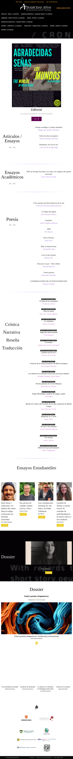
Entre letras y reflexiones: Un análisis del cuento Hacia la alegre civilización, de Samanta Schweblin (8, 511)
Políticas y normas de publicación (44, 757)
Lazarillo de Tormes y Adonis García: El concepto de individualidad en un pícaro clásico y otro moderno (64, 511)
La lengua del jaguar (48, 212)
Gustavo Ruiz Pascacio (27, 689)
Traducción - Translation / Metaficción (48, 435)
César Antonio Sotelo (48, 177)
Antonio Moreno (49, 266)
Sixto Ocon (49, 240)
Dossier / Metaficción (45, 568)
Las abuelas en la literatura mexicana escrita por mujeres (48, 374)
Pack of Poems (48, 238)
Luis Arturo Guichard (45, 691)
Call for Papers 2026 (58, 757)
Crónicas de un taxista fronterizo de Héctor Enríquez (49, 363)
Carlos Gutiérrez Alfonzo (49, 223)
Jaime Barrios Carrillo (48, 386)
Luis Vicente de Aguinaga (49, 147)
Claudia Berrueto (48, 249)
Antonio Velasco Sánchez (49, 139)
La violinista (48, 321)
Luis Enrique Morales (48, 366)
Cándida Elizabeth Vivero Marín (48, 376)
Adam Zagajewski (48, 450)
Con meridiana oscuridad (10, 687)
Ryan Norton (41, 513)
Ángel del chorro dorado (49, 332)
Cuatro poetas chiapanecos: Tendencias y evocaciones (36, 636)
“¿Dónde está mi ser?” (49, 352)
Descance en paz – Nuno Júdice (48, 264)
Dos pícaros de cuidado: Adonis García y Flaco (26, 506)
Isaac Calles (48, 419)
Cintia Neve (49, 396)
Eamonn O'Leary (23, 511)
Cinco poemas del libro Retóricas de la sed (48, 203)
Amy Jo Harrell (60, 522)
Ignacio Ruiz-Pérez (63, 689)
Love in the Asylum (49, 255)
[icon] (36, 644)
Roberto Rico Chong (9, 689)
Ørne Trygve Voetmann (6, 522)
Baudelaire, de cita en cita (48, 145)
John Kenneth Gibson (48, 214)
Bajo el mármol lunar (48, 246)
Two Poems (48, 438)
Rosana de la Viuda (49, 355)
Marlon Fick (49, 258)
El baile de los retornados (49, 301)
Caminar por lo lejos (48, 567)
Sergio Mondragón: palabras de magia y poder (48, 394)
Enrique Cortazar (48, 284)
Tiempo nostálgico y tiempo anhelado (48, 127)
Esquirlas (48, 220)
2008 (48, 229)
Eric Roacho (48, 232)
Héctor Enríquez (49, 324)
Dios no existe (49, 311)
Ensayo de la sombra (63, 687)
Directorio (32, 757)
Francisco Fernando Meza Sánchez (48, 206)
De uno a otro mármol (49, 426)
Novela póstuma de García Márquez (49, 384)
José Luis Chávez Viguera (49, 314)
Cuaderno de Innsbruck (27, 687)
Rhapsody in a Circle (48, 416)
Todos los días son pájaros (48, 136)
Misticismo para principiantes (48, 448)
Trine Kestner (49, 335)
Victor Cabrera (48, 440)
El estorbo (48, 342)
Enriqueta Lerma (48, 304)
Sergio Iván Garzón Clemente (48, 130)
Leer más (4, 525)
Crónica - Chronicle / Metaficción (48, 299)
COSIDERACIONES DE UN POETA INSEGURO (48, 281)
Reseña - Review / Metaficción (48, 361)
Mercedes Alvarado (49, 275)
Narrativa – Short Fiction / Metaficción (48, 330)
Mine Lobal (54, 568)
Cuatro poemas (48, 272)
